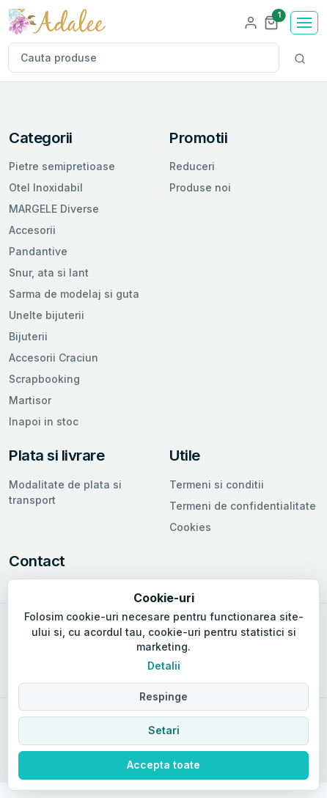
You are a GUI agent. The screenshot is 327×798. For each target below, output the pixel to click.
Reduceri (192, 166)
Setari (164, 730)
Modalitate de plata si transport (65, 492)
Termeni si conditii (216, 484)
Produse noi (200, 187)
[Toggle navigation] (304, 22)
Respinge (163, 696)
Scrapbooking (44, 379)
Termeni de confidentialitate (242, 505)
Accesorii (32, 230)
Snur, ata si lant (49, 272)
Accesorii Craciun (53, 357)
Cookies (190, 527)
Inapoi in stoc (43, 421)
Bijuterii (28, 336)
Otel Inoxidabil (46, 187)
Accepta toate (163, 764)
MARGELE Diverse (54, 208)
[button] (271, 21)
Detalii (163, 665)
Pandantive (38, 251)
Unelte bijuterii (46, 315)
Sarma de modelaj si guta (74, 294)
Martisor (30, 400)
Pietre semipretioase (62, 166)
